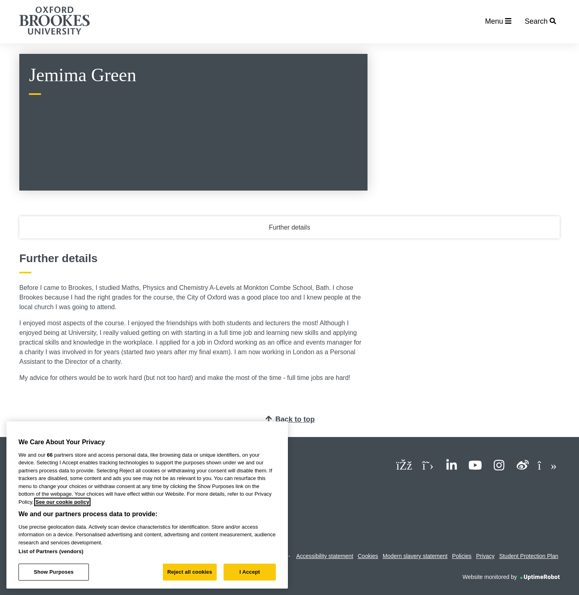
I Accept (249, 572)
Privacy (485, 556)
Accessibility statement (324, 556)
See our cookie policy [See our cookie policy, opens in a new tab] (62, 502)
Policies (461, 556)
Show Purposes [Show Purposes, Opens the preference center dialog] (54, 572)
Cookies (368, 556)
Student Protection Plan (528, 556)
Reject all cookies (189, 572)
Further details (289, 227)
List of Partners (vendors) (51, 551)
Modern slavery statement (415, 556)
